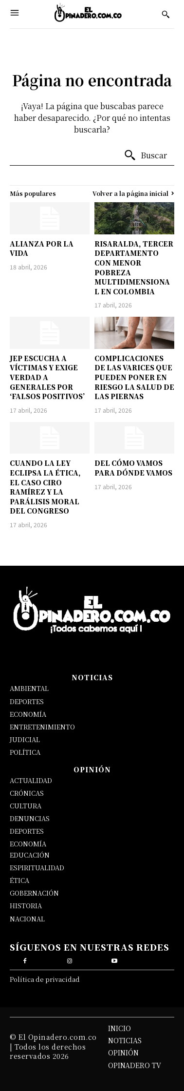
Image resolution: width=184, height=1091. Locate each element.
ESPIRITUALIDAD (37, 867)
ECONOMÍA (28, 714)
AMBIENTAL (29, 688)
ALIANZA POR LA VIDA (42, 248)
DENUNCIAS (30, 818)
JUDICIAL (25, 739)
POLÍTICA (25, 752)
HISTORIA (26, 905)
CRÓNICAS (27, 793)
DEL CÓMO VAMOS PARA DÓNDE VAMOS (133, 468)
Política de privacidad (45, 979)
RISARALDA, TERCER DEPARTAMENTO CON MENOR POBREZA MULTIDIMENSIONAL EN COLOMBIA (133, 267)
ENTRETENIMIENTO (42, 726)
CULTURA (25, 805)
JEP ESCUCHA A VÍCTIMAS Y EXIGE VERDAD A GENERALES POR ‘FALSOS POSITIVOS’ (47, 377)
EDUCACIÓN (30, 855)
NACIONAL (27, 918)
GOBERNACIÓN (34, 893)
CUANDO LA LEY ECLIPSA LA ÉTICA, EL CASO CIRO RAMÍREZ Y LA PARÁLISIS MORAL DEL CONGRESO (45, 487)
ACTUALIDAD (31, 780)
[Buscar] (145, 155)
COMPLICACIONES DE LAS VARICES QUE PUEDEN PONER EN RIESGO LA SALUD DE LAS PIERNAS (134, 377)
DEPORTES (27, 701)
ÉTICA (19, 880)
